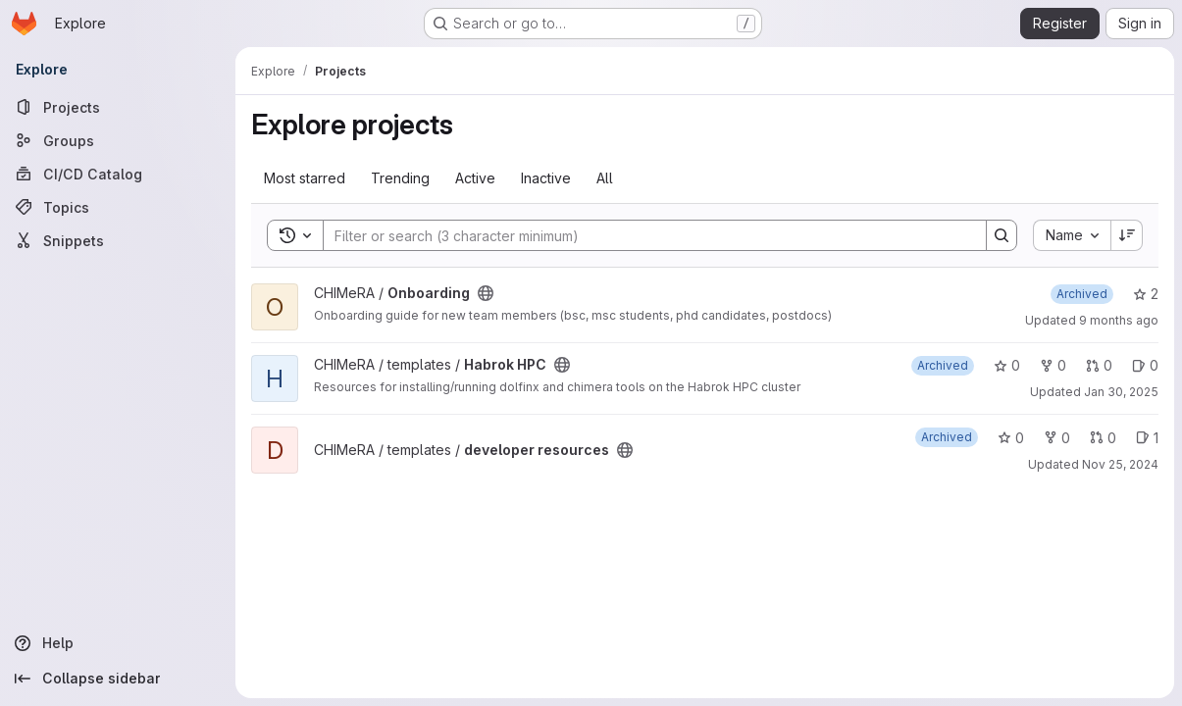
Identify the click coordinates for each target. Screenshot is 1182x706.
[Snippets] (118, 240)
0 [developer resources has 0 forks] (1057, 437)
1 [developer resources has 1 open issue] (1147, 437)
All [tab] (604, 178)
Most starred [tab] (304, 178)
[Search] (644, 235)
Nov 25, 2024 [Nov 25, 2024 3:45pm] (1120, 464)
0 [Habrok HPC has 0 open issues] (1145, 365)
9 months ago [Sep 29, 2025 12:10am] (1118, 320)
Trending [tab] (400, 178)
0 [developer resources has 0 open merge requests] (1103, 437)
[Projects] (118, 107)
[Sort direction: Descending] (1127, 235)
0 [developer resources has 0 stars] (1011, 437)
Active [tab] (475, 178)
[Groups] (118, 140)
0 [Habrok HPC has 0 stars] (1007, 365)
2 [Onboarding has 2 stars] (1145, 293)
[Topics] (118, 207)
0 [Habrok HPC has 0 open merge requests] (1099, 365)
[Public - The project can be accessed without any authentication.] (485, 293)
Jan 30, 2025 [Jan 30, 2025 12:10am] (1121, 391)
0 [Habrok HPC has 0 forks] (1053, 365)
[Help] (118, 643)
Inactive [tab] (546, 178)
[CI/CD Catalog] (118, 173)
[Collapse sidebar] (118, 678)
